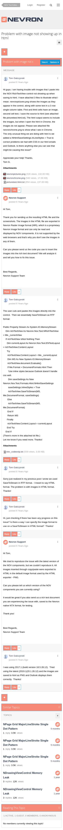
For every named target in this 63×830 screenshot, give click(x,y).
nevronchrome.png (15, 178)
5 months (55, 728)
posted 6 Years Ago (18, 82)
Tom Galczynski (17, 78)
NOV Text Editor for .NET (12, 5)
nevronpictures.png (15, 174)
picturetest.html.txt (15, 182)
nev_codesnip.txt (14, 451)
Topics (8, 715)
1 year (57, 777)
